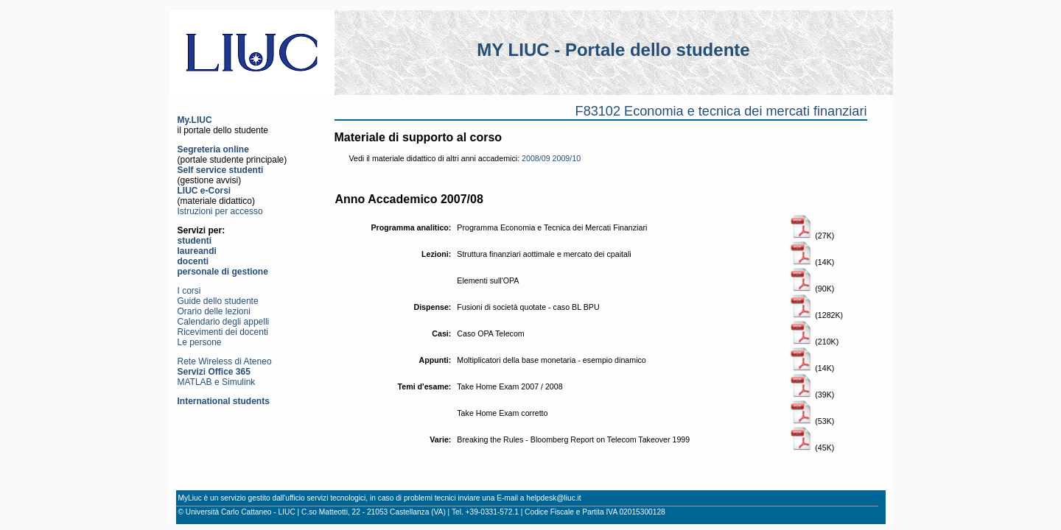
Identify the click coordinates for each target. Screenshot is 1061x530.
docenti (193, 261)
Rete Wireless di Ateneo (225, 361)
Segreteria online (213, 149)
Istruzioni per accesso (220, 211)
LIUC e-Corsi (204, 191)
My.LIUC (195, 120)
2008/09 (536, 158)
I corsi (189, 291)
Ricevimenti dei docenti (223, 332)
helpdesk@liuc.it (553, 498)
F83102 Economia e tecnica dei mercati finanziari (721, 111)
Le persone (200, 342)
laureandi (197, 251)
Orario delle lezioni (214, 311)
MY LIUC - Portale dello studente (613, 50)
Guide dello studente (218, 301)
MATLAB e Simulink (217, 382)
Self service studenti (221, 170)
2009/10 (567, 158)
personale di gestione (223, 271)
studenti (195, 241)
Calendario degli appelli (224, 322)
